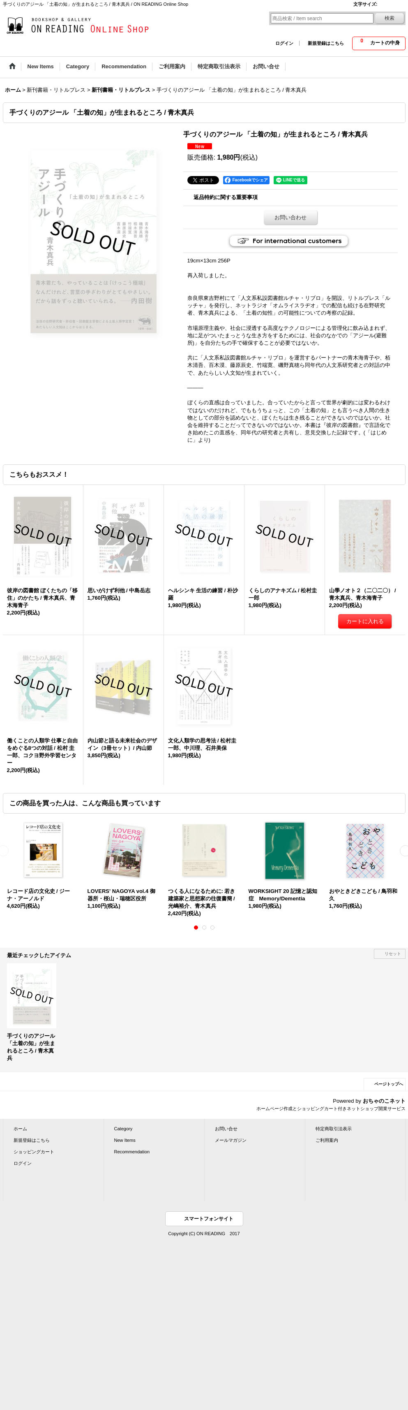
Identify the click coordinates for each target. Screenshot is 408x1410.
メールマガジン (231, 1140)
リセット (393, 953)
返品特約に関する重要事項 (226, 197)
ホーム (20, 1128)
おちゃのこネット (384, 1101)
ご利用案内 (327, 1140)
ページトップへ (388, 1084)
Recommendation (132, 1151)
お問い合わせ (290, 217)
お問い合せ (226, 1128)
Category (123, 1128)
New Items (125, 1140)
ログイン (284, 43)
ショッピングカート (34, 1151)
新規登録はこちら (326, 43)
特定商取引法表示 (334, 1128)
